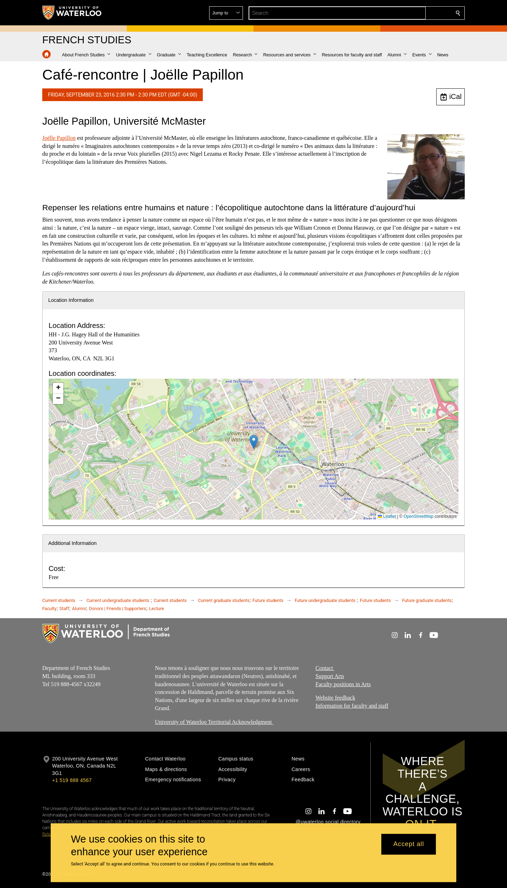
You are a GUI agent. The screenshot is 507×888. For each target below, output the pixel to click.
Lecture (156, 608)
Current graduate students (223, 600)
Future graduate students (427, 600)
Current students (58, 600)
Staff (64, 608)
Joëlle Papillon (59, 138)
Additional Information (72, 543)
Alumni (79, 608)
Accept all (408, 844)
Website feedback (335, 698)
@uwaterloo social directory (328, 822)
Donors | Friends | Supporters (117, 608)
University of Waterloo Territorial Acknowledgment (214, 722)
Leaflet (387, 516)
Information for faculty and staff (351, 706)
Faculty (49, 608)
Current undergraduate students (118, 600)
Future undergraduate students (325, 600)
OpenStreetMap (418, 516)
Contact (324, 668)
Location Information (71, 300)
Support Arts (329, 676)
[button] (407, 13)
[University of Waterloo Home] (72, 13)
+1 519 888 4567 (72, 780)
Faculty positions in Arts (343, 684)
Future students (267, 600)
